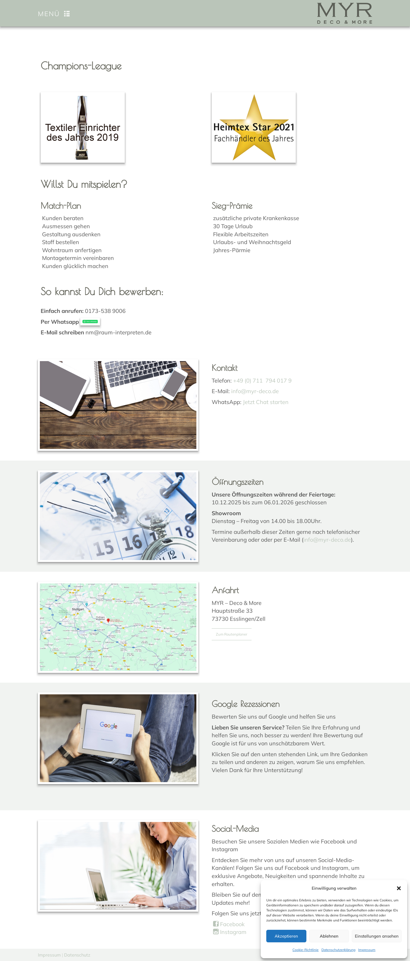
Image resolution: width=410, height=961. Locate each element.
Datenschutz (77, 955)
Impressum (366, 950)
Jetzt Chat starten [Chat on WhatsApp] (266, 401)
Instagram (230, 931)
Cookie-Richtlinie (305, 950)
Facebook (229, 924)
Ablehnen (329, 936)
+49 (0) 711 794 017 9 (262, 380)
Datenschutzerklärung (338, 950)
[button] (399, 888)
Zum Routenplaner (231, 634)
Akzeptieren (286, 936)
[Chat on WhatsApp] (90, 321)
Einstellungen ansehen (377, 936)
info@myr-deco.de (255, 391)
